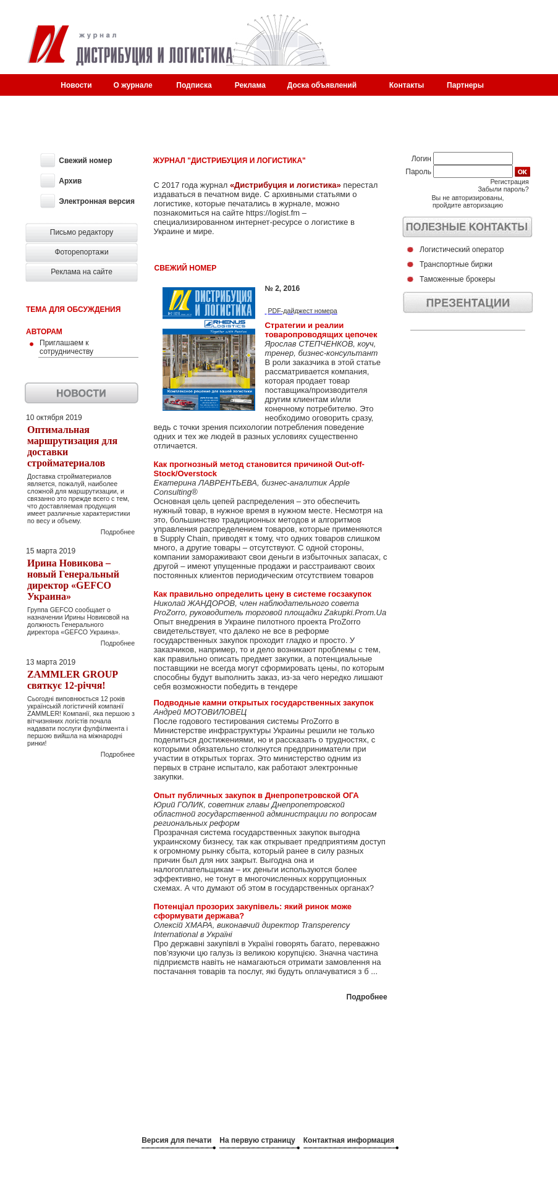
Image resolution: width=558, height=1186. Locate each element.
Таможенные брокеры (457, 279)
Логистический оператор (462, 249)
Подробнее (118, 532)
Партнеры (465, 85)
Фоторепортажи (81, 252)
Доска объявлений (322, 85)
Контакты (407, 85)
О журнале (133, 85)
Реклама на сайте (81, 271)
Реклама (250, 85)
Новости (76, 85)
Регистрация (509, 181)
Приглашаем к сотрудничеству (66, 347)
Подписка (193, 85)
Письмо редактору (82, 232)
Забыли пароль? (503, 189)
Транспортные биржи (456, 264)
